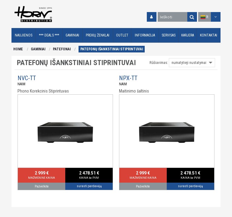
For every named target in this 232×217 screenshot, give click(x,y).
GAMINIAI (38, 49)
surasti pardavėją (89, 186)
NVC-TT (27, 78)
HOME (18, 49)
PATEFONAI (62, 49)
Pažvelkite (42, 186)
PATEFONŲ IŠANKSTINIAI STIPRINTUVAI (111, 49)
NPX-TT (128, 78)
